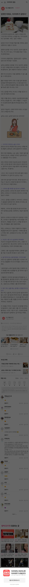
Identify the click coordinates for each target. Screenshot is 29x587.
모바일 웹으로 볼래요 (14, 584)
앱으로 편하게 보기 (14, 580)
